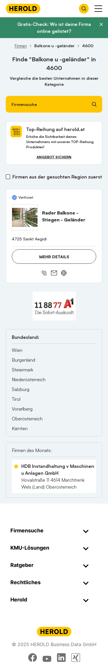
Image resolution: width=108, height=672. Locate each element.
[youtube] (47, 657)
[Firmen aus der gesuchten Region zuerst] (8, 176)
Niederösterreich (29, 379)
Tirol (16, 399)
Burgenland (23, 360)
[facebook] (32, 657)
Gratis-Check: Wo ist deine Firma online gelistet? (54, 27)
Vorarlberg (22, 409)
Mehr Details (54, 256)
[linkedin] (61, 657)
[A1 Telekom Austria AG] (54, 306)
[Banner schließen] (101, 24)
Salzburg (20, 389)
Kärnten (20, 428)
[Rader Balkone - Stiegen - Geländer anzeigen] (25, 217)
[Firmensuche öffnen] (84, 9)
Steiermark (22, 370)
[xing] (75, 657)
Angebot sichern (54, 157)
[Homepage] (23, 8)
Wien (17, 350)
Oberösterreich (27, 419)
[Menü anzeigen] (98, 8)
